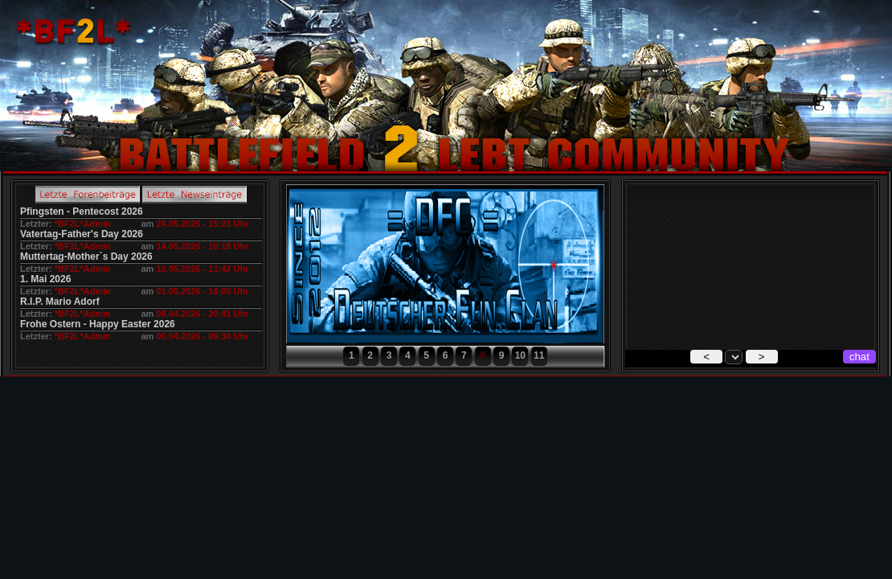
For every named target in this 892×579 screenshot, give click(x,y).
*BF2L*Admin (83, 223)
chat (859, 357)
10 (520, 355)
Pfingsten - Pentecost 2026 (81, 211)
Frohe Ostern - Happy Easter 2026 (97, 324)
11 (539, 355)
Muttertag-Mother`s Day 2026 (86, 256)
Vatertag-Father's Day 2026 (81, 234)
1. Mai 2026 (45, 279)
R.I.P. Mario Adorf (60, 301)
